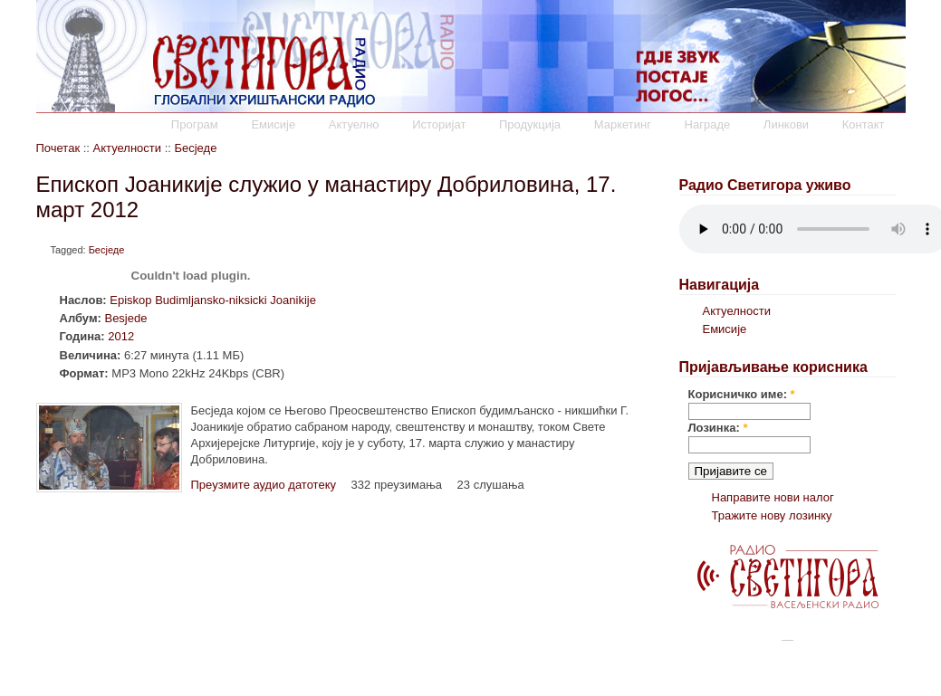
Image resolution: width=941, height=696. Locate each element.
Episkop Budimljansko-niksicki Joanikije (213, 300)
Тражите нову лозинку (772, 515)
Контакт (863, 124)
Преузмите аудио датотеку (263, 484)
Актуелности (127, 148)
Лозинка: (718, 427)
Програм (194, 124)
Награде (708, 124)
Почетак (58, 148)
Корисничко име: (741, 394)
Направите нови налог (773, 497)
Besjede (125, 318)
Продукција (530, 124)
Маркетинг (622, 124)
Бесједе (195, 148)
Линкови (786, 124)
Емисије (273, 124)
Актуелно (354, 124)
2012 (121, 336)
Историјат (439, 124)
